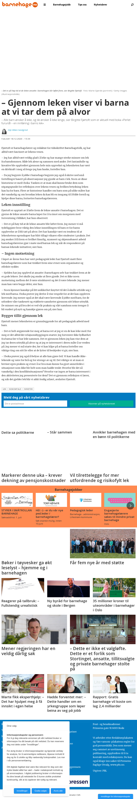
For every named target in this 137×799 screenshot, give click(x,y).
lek (4, 389)
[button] (130, 505)
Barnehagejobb (62, 4)
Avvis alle (58, 791)
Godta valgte (41, 791)
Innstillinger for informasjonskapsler (115, 796)
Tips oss (82, 4)
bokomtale (15, 389)
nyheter (28, 389)
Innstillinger (22, 791)
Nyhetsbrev (100, 4)
